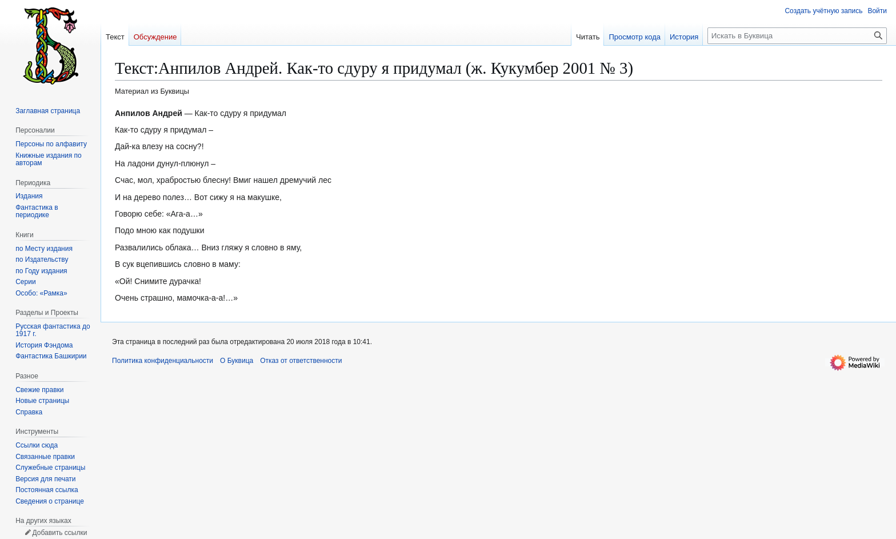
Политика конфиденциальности (162, 361)
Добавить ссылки (59, 533)
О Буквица (236, 361)
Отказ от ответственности (301, 361)
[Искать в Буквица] (797, 35)
